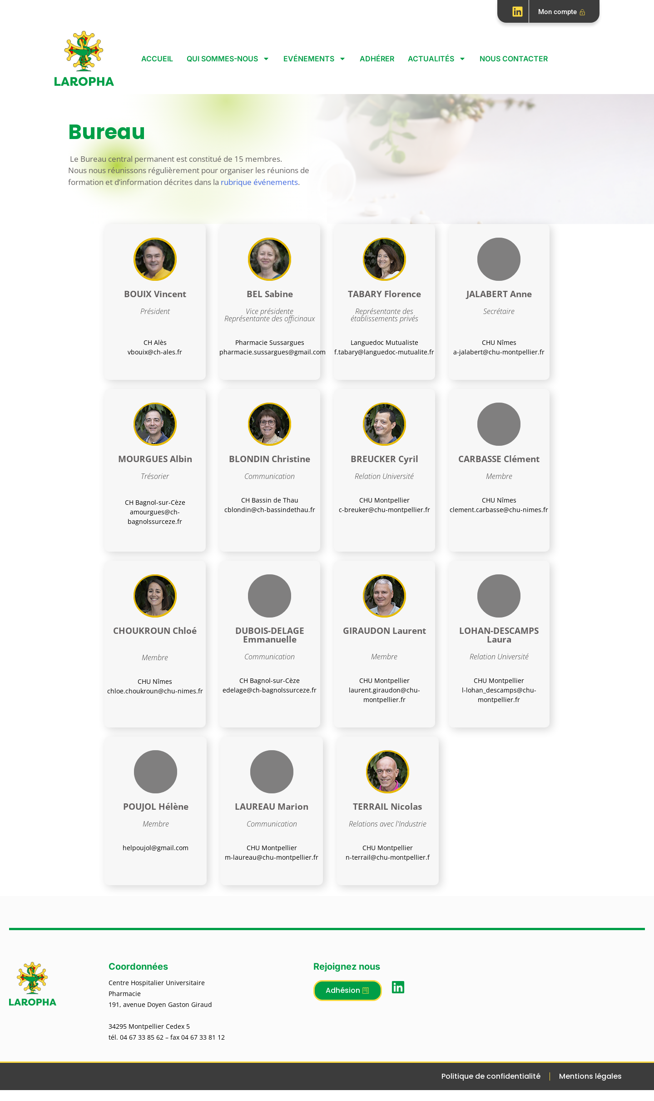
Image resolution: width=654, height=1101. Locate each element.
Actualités (437, 58)
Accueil (157, 58)
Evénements (314, 58)
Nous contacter (514, 58)
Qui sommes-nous (228, 58)
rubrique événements (259, 182)
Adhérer (377, 58)
